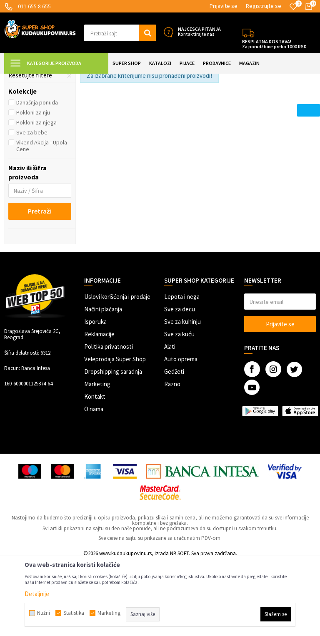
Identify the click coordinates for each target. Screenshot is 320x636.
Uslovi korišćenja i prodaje (117, 370)
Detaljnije (37, 594)
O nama (93, 482)
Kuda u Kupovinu (23, 78)
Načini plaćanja (103, 383)
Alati (169, 420)
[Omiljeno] (293, 6)
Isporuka (95, 395)
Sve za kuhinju (182, 395)
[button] (120, 33)
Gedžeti (174, 445)
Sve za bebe (32, 206)
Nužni (43, 613)
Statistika (73, 613)
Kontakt (94, 470)
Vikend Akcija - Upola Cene (41, 219)
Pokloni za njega (36, 196)
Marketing (97, 458)
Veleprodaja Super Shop (115, 433)
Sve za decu (179, 383)
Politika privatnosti (108, 420)
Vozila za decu (133, 78)
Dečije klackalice (35, 120)
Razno (172, 458)
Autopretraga (233, 99)
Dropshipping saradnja (113, 445)
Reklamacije (99, 408)
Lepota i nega (182, 370)
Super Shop (62, 78)
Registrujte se (263, 6)
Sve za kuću (179, 408)
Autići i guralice (33, 130)
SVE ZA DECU (96, 78)
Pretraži (40, 285)
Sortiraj (268, 99)
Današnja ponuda (37, 176)
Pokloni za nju (33, 186)
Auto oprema (181, 433)
